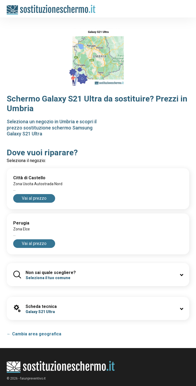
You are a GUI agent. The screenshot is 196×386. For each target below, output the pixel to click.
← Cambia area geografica (34, 333)
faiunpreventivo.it (33, 378)
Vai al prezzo (34, 198)
